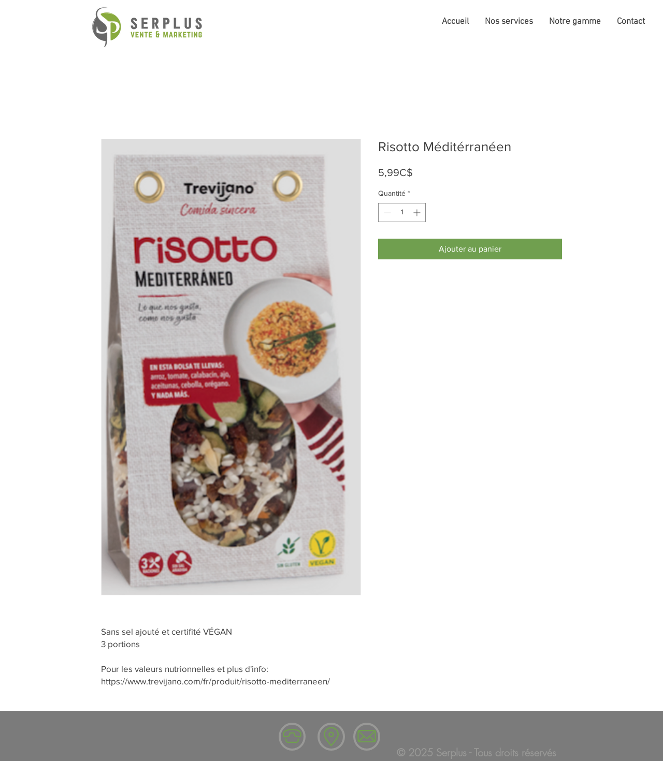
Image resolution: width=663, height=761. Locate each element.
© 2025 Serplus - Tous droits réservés (476, 752)
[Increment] (417, 212)
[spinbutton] (402, 212)
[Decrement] (386, 212)
